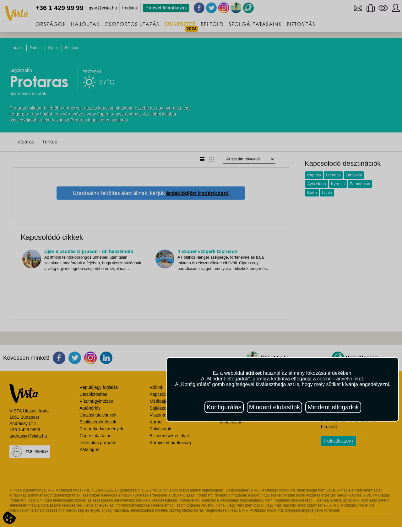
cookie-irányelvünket (340, 378)
